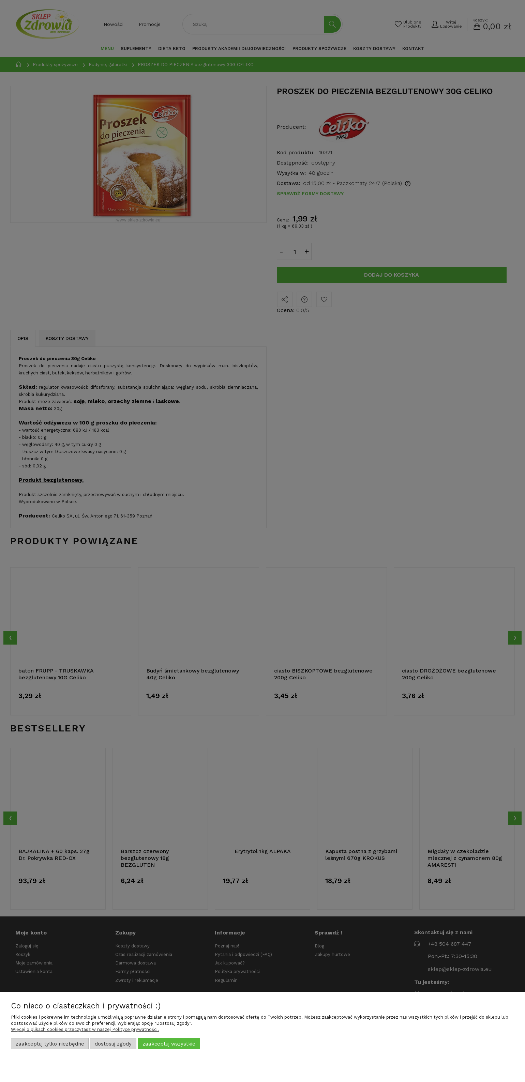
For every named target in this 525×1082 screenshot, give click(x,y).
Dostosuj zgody (113, 1044)
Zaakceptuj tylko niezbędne (50, 1044)
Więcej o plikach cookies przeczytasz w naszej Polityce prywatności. (85, 1029)
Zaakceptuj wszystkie (168, 1044)
